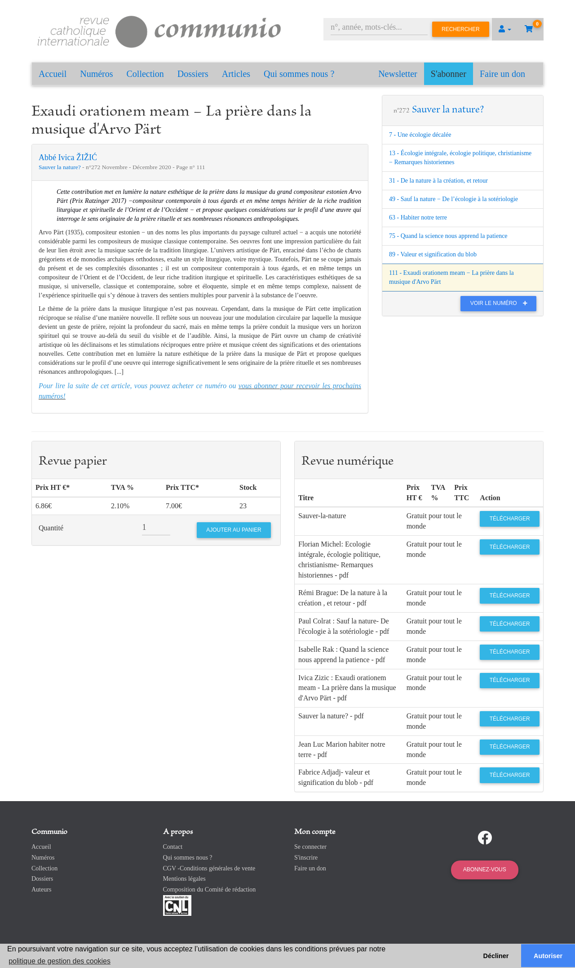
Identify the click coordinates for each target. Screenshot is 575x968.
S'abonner (448, 74)
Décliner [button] (496, 955)
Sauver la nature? (60, 167)
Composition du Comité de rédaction (209, 889)
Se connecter (310, 846)
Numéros (96, 74)
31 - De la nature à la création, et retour (438, 180)
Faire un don (502, 74)
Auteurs (41, 889)
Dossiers (192, 74)
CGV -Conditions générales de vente (209, 868)
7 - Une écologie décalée (420, 134)
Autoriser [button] (548, 955)
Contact (173, 846)
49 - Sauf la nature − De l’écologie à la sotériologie (453, 199)
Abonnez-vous (484, 869)
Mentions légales (184, 878)
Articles (236, 74)
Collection (145, 74)
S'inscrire (306, 857)
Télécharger (510, 518)
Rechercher (461, 29)
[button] (505, 29)
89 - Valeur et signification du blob (433, 254)
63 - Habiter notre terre (418, 217)
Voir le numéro (501, 303)
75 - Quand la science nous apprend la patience (448, 236)
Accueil (52, 74)
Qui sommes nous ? (299, 74)
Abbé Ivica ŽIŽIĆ (68, 157)
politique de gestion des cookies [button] (60, 961)
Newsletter (397, 74)
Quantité (51, 528)
